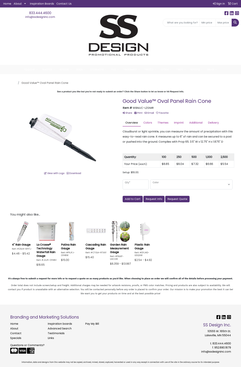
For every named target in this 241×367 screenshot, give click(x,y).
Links (51, 338)
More (212, 69)
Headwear (131, 69)
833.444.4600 (40, 13)
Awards (48, 69)
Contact (15, 333)
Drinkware (98, 69)
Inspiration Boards (42, 4)
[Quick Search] (181, 23)
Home (7, 4)
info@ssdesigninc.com (40, 17)
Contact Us (64, 4)
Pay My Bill (92, 324)
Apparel (31, 69)
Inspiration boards (60, 324)
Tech (181, 69)
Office (166, 69)
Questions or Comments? (27, 345)
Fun (115, 69)
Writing (196, 69)
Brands (66, 69)
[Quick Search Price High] (224, 23)
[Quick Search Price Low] (208, 23)
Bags (81, 69)
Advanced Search (60, 328)
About (18, 4)
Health (150, 69)
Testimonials (56, 333)
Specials (15, 338)
